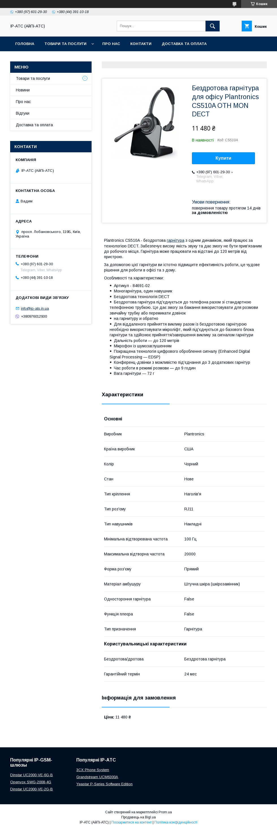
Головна (24, 44)
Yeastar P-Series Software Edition (104, 784)
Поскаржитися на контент (131, 822)
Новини (23, 90)
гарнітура (175, 240)
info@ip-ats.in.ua (35, 308)
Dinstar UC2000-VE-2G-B (31, 789)
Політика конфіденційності (175, 822)
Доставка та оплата (184, 44)
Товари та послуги (65, 44)
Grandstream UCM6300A (97, 777)
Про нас (111, 44)
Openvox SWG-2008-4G (30, 782)
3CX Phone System (92, 770)
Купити (223, 158)
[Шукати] (212, 26)
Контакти (141, 44)
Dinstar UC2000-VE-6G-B (31, 775)
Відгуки (22, 113)
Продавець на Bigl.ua (138, 817)
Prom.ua (165, 812)
